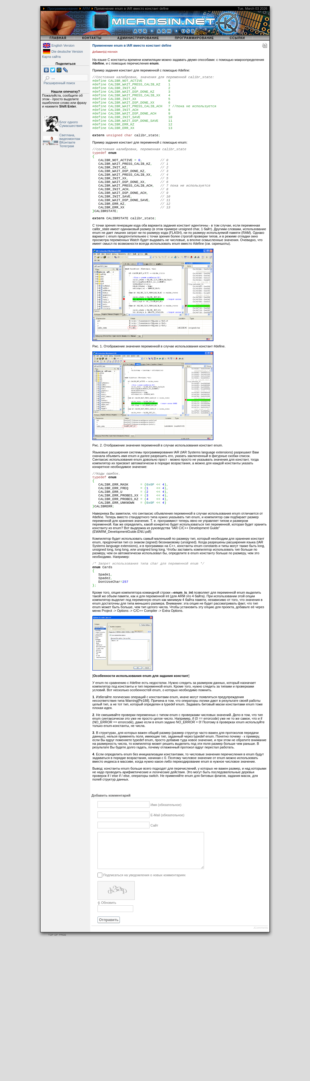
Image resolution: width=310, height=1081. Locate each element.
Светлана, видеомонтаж (69, 137)
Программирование (63, 8)
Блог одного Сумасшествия (70, 124)
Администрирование (138, 38)
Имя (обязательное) (165, 854)
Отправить (108, 976)
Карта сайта (51, 56)
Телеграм (66, 146)
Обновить (108, 959)
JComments (260, 984)
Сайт (154, 874)
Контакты (91, 38)
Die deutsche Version (67, 51)
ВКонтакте (67, 142)
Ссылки (237, 38)
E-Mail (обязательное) (167, 864)
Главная (58, 38)
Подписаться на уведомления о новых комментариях (144, 931)
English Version (62, 45)
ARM (86, 8)
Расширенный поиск (59, 83)
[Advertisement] (155, 1038)
